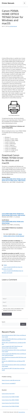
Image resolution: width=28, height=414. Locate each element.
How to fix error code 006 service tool (11, 380)
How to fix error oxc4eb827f (9, 383)
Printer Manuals (8, 3)
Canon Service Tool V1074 (8, 393)
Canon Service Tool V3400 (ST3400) (10, 396)
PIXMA (5, 265)
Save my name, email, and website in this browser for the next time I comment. (13, 309)
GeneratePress (22, 412)
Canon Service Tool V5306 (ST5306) (10, 406)
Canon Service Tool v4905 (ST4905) (10, 400)
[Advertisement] (14, 43)
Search (3, 322)
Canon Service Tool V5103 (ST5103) (10, 403)
